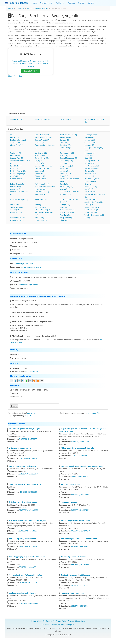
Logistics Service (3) (67, 119)
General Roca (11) (42, 158)
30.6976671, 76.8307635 (80, 494)
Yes (13, 393)
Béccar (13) (14, 137)
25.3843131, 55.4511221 (28, 582)
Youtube (61, 624)
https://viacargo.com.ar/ (28, 285)
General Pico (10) (16, 158)
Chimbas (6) (39, 142)
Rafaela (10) (64, 184)
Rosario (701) (65, 189)
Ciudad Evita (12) (16, 145)
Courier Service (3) (17, 119)
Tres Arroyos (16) (16, 207)
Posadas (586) (40, 179)
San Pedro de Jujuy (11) (19, 199)
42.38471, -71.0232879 (79, 476)
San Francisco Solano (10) (69, 191)
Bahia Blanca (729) (42, 135)
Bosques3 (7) (89, 137)
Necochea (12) (65, 173)
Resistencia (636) (66, 186)
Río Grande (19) (16, 189)
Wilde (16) (88, 217)
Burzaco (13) (64, 140)
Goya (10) (38, 160)
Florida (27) (89, 155)
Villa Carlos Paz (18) (42, 210)
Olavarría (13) (40, 176)
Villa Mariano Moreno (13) (94, 215)
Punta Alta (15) (90, 181)
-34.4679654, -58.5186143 (31, 267)
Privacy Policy (61, 621)
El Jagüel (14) (90, 153)
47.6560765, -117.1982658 (80, 531)
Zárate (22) (64, 220)
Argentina (20, 8)
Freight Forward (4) (42, 119)
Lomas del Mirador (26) (44, 166)
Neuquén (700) (90, 173)
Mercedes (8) (89, 171)
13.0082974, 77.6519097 (28, 531)
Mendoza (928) (65, 171)
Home (34, 3)
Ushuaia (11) (64, 207)
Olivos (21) (64, 176)
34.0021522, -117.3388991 (29, 603)
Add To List (60, 3)
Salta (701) (89, 189)
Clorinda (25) (89, 145)
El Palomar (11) (16, 155)
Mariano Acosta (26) (18, 171)
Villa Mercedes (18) (17, 217)
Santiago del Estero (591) (94, 202)
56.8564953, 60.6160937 (28, 458)
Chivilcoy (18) (65, 142)
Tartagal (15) (65, 205)
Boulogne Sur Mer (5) (18, 140)
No (17, 393)
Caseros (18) (15, 142)
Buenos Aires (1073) (42, 140)
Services (81, 3)
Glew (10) (88, 158)
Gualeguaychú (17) (92, 160)
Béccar (29, 8)
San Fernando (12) (42, 191)
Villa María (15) (65, 215)
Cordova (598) (15, 153)
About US (71, 3)
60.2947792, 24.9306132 (80, 510)
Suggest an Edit (94, 413)
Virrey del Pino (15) (67, 217)
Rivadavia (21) (40, 189)
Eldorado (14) (40, 155)
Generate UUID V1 (30, 71)
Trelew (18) (89, 205)
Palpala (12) (89, 176)
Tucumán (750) (40, 207)
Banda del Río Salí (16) (68, 135)
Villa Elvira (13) (16, 212)
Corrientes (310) (41, 153)
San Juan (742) (40, 194)
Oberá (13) (14, 176)
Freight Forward (41, 8)
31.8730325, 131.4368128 (28, 510)
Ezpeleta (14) (65, 155)
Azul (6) (13, 135)
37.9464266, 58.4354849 (28, 546)
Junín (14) (63, 163)
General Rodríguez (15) (68, 158)
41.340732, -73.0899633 (28, 492)
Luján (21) (14, 168)
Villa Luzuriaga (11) (67, 212)
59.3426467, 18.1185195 (80, 564)
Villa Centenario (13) (68, 210)
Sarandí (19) (14, 205)
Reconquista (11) (16, 186)
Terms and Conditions (76, 621)
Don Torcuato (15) (67, 153)
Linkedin (54, 624)
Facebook (45, 624)
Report (28, 416)
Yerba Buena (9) (41, 220)
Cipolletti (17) (90, 142)
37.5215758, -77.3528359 (28, 474)
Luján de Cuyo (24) (42, 168)
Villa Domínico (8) (91, 210)
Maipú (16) (64, 168)
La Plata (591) (90, 163)
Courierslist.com (19, 3)
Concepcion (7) (65, 148)
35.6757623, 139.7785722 (80, 585)
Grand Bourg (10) (66, 160)
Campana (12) (90, 140)
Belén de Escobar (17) (43, 137)
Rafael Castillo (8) (42, 184)
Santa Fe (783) (90, 199)
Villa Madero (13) (91, 212)
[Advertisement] (58, 94)
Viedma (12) (14, 210)
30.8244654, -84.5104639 (80, 546)
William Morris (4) (17, 220)
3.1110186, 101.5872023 (80, 441)
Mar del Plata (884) (92, 168)
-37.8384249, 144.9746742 (80, 456)
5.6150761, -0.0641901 (79, 606)
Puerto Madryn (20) (92, 179)
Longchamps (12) (66, 166)
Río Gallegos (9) (91, 186)
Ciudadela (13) (65, 145)
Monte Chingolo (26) (18, 173)
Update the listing (33, 371)
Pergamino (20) (16, 179)
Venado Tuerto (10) (92, 207)
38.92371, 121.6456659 (27, 567)
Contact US (50, 621)
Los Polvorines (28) (92, 166)
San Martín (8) (65, 194)
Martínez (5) (39, 171)
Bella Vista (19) (65, 137)
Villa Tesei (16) (40, 217)
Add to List (31, 413)
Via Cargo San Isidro (24, 263)
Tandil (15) (39, 205)
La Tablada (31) (16, 166)
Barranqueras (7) (91, 135)
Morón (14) (39, 173)
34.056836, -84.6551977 (28, 439)
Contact (91, 3)
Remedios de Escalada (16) (45, 186)
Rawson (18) (89, 184)
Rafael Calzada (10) (17, 184)
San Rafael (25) (41, 199)
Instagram (70, 624)
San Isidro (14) (90, 191)
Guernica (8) (39, 163)
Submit (14, 406)
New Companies (46, 3)
